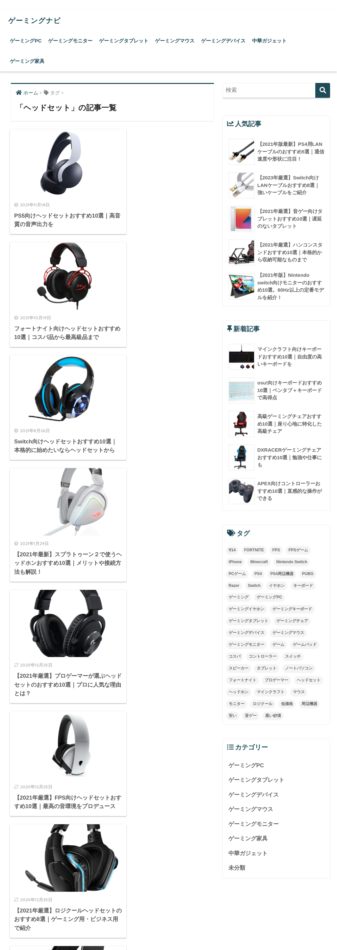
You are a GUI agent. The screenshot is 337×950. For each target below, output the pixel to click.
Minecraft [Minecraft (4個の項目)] (259, 562)
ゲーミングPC (25, 40)
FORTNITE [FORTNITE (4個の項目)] (254, 550)
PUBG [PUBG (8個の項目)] (308, 573)
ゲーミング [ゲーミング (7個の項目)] (238, 597)
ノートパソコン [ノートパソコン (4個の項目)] (299, 668)
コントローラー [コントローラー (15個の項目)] (262, 656)
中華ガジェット (269, 40)
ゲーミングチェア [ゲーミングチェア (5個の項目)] (292, 621)
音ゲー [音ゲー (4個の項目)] (251, 716)
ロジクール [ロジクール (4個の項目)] (262, 704)
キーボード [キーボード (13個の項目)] (303, 585)
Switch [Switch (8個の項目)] (254, 585)
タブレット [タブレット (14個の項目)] (266, 668)
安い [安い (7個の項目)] (233, 716)
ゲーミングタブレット (123, 40)
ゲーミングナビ (36, 20)
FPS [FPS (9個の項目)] (276, 550)
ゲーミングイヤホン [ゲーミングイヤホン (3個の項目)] (246, 609)
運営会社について (168, 930)
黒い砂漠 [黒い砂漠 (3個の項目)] (273, 716)
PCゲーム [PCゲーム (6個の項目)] (237, 573)
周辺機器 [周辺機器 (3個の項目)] (309, 704)
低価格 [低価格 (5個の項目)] (287, 704)
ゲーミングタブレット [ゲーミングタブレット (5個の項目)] (248, 621)
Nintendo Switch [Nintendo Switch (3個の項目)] (291, 562)
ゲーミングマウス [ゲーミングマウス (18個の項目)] (288, 633)
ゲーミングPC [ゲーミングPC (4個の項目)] (269, 597)
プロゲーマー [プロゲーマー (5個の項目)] (276, 680)
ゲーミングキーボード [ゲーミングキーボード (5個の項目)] (292, 609)
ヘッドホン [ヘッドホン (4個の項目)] (238, 692)
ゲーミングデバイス (223, 40)
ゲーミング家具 (27, 61)
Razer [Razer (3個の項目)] (234, 585)
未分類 (236, 868)
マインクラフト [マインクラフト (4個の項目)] (270, 692)
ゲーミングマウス (174, 40)
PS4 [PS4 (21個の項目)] (258, 573)
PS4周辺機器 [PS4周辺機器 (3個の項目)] (282, 573)
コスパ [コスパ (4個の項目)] (235, 656)
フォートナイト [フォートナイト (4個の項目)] (242, 680)
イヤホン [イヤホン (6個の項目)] (277, 585)
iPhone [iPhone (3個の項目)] (235, 562)
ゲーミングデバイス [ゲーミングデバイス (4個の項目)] (246, 633)
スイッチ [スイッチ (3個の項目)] (293, 656)
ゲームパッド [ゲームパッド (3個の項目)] (305, 645)
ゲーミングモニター (70, 40)
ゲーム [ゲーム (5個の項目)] (278, 645)
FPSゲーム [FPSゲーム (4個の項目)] (298, 550)
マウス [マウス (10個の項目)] (299, 692)
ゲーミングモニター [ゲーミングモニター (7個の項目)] (246, 645)
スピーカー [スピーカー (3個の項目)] (238, 668)
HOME (168, 916)
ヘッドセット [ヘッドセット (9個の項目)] (309, 680)
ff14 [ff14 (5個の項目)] (232, 550)
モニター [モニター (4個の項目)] (237, 704)
